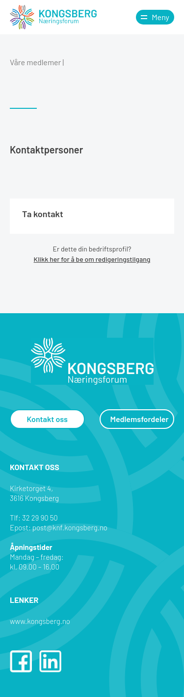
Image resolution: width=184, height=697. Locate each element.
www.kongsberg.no (40, 621)
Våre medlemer (35, 62)
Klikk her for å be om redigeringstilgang (92, 259)
